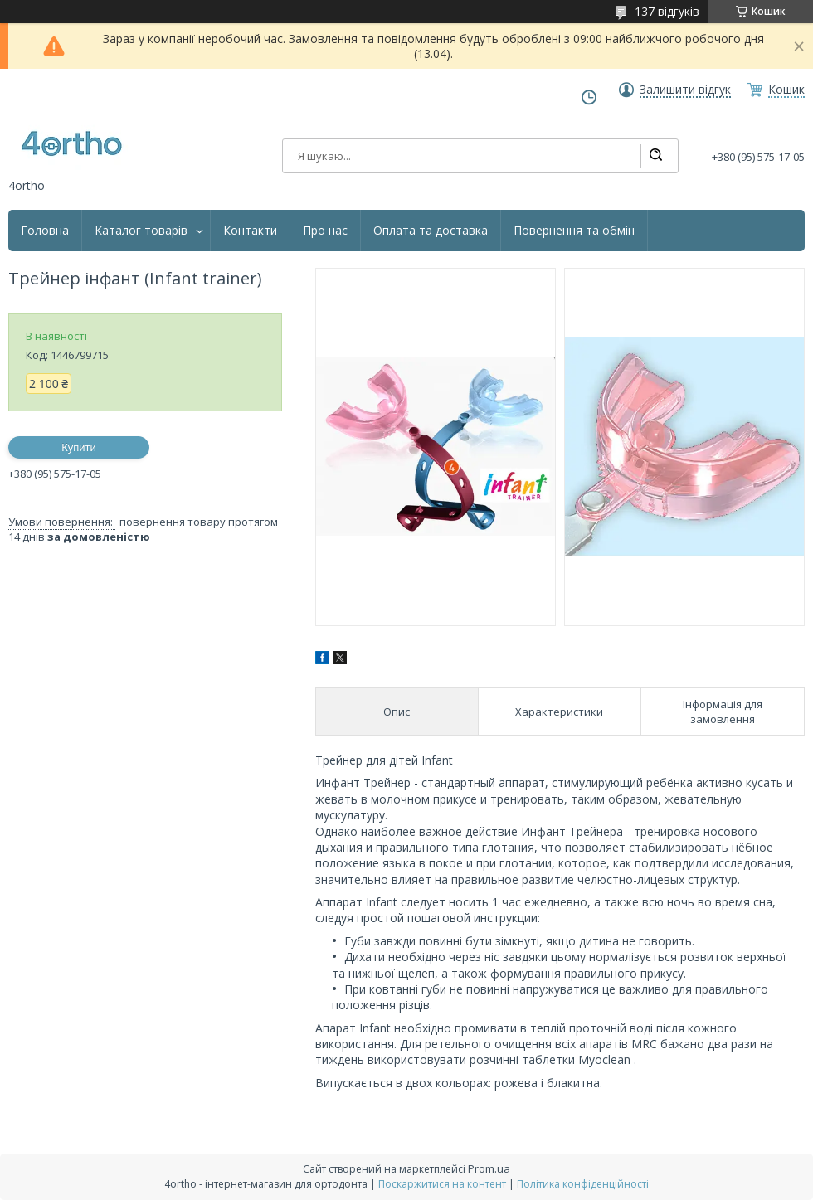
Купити (78, 447)
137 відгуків (667, 11)
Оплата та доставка (430, 230)
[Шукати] (655, 156)
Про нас (325, 230)
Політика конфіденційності (583, 1184)
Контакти (250, 230)
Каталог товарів (141, 230)
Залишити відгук (685, 89)
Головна (45, 230)
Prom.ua (489, 1168)
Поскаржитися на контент (442, 1184)
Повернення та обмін (574, 230)
